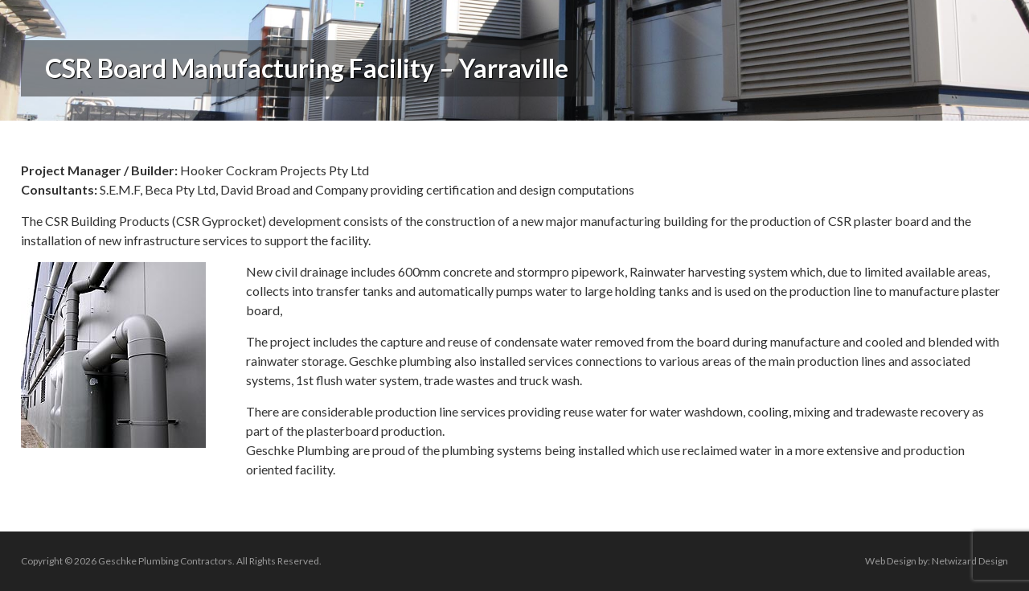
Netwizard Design (970, 561)
